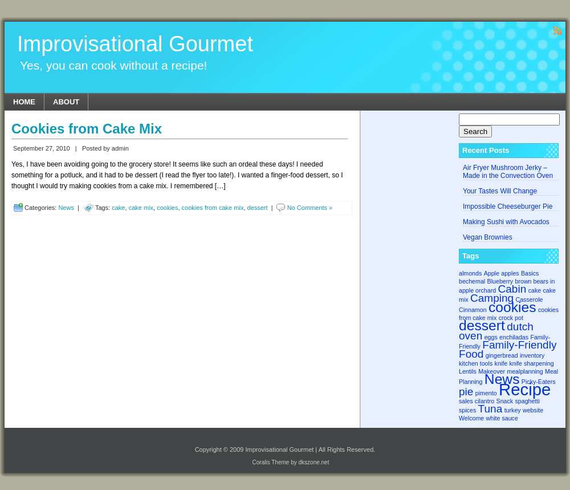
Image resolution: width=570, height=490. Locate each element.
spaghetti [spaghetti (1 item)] (527, 401)
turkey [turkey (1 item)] (512, 410)
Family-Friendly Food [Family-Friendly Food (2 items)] (507, 349)
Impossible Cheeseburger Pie (507, 206)
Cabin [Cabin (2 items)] (512, 289)
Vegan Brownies (487, 237)
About (66, 102)
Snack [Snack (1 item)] (505, 401)
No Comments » (309, 207)
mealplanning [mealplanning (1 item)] (525, 371)
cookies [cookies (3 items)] (512, 307)
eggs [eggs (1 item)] (491, 337)
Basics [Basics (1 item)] (530, 273)
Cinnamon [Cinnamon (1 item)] (473, 309)
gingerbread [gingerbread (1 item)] (502, 355)
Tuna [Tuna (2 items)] (490, 409)
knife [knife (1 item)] (501, 363)
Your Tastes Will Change (500, 191)
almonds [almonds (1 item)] (470, 273)
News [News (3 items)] (502, 379)
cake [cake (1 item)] (535, 290)
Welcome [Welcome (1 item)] (471, 418)
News (66, 207)
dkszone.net (314, 462)
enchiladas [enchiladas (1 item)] (513, 337)
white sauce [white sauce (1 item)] (502, 418)
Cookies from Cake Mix (86, 128)
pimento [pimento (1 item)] (486, 393)
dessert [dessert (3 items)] (482, 325)
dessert (257, 207)
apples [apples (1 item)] (510, 273)
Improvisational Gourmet (135, 44)
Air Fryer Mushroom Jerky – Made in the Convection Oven (508, 172)
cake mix (141, 207)
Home (24, 102)
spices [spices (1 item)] (467, 410)
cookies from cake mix (213, 207)
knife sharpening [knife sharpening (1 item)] (531, 363)
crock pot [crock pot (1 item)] (511, 317)
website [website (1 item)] (533, 410)
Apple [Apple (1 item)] (491, 273)
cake (118, 207)
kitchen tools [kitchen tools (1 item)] (475, 363)
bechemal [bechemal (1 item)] (472, 281)
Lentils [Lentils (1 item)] (468, 371)
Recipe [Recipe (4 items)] (525, 389)
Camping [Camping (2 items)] (492, 298)
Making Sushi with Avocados (506, 222)
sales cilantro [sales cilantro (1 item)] (476, 401)
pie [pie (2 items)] (466, 392)
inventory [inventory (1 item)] (532, 355)
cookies (167, 207)
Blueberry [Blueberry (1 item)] (500, 281)
